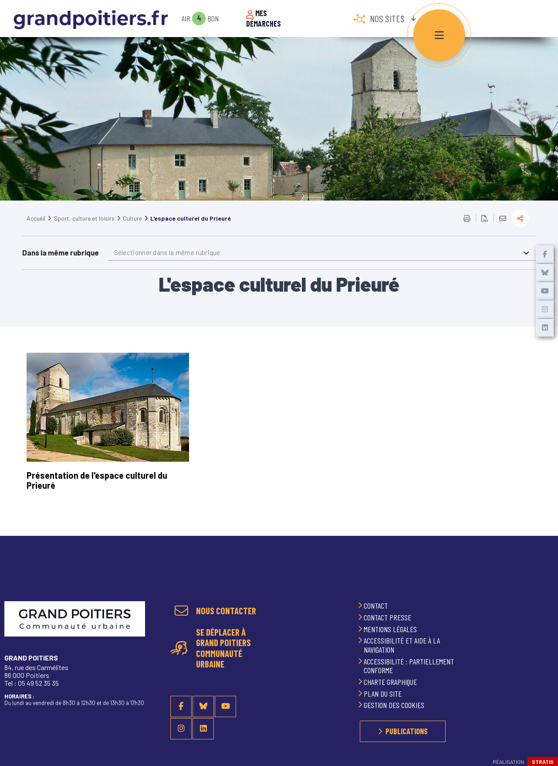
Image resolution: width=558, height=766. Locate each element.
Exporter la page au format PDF (485, 229)
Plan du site (383, 693)
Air (186, 18)
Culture (132, 229)
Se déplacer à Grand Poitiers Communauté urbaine (223, 648)
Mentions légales (391, 629)
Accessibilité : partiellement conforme (409, 666)
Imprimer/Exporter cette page (467, 229)
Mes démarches (263, 18)
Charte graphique (391, 682)
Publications (407, 731)
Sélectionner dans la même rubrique (167, 263)
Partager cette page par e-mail (502, 229)
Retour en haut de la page (541, 584)
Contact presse (388, 617)
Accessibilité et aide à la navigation (402, 645)
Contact (376, 606)
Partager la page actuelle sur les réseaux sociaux (520, 229)
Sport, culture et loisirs (84, 229)
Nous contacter (226, 611)
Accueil (36, 229)
